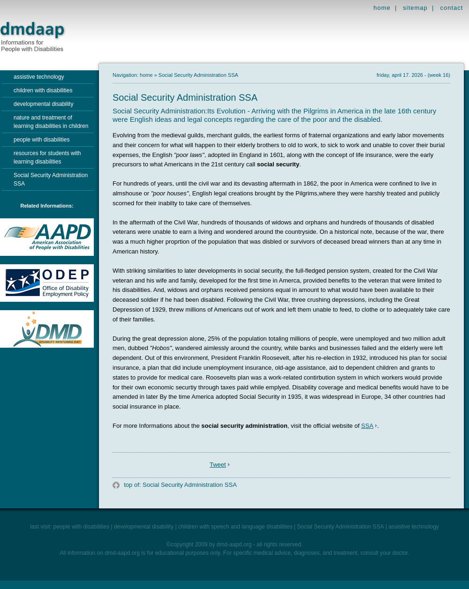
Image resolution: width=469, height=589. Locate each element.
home (382, 7)
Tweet (218, 464)
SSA (367, 425)
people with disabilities (41, 139)
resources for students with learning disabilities (47, 157)
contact (451, 7)
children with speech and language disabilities (235, 526)
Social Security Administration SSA (51, 179)
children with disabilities (43, 90)
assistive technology (39, 77)
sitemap (415, 7)
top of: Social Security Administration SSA (179, 484)
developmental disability (43, 104)
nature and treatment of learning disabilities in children (51, 121)
